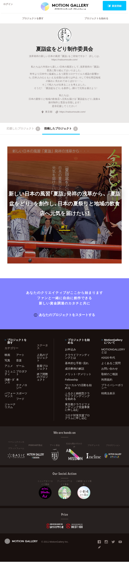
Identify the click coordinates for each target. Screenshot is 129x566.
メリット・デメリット (78, 378)
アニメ (9, 370)
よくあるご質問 (111, 367)
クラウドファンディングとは (77, 360)
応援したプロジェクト (23, 133)
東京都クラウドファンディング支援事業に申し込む (77, 411)
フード (20, 403)
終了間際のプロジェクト (42, 381)
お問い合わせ (109, 373)
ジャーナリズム (10, 409)
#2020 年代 (108, 362)
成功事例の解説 (74, 373)
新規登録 (115, 6)
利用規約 (106, 384)
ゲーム (20, 370)
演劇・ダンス (9, 385)
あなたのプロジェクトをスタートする (64, 318)
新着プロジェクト (42, 371)
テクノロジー (21, 390)
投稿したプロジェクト (61, 133)
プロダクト (21, 376)
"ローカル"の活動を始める (78, 390)
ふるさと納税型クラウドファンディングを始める (77, 400)
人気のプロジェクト (42, 361)
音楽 (19, 364)
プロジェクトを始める (96, 23)
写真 (7, 364)
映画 (7, 359)
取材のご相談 (109, 378)
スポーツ (21, 397)
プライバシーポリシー (112, 390)
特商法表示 (108, 397)
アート (20, 359)
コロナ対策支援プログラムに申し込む (77, 420)
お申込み (70, 353)
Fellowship (71, 384)
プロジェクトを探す (32, 23)
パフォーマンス (10, 398)
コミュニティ (10, 376)
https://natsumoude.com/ (70, 116)
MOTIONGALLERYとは (112, 354)
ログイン (10, 6)
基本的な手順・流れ (77, 367)
